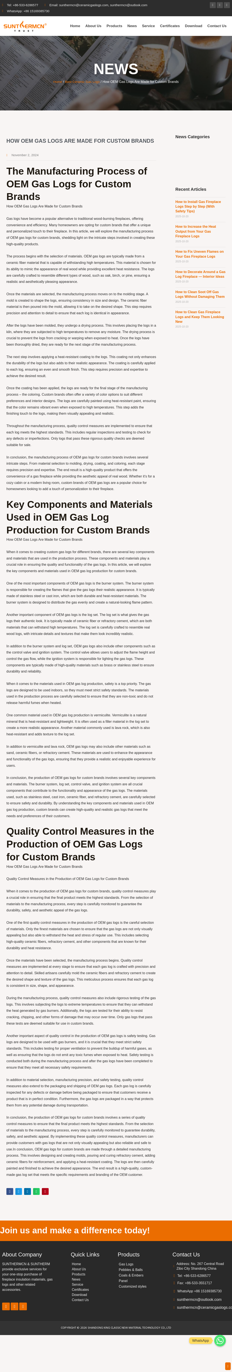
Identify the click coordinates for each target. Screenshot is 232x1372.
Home (75, 26)
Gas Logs (126, 1264)
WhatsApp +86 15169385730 (199, 1291)
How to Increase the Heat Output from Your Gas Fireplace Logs (195, 231)
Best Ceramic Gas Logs (82, 82)
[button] (9, 1191)
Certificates (170, 26)
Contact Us (217, 26)
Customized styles (133, 1286)
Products (114, 26)
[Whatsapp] (220, 1340)
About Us (93, 26)
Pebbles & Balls (131, 1270)
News (132, 26)
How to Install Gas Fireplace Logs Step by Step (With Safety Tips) (198, 206)
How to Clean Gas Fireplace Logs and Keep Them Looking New (199, 316)
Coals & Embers (131, 1275)
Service (148, 26)
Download (193, 26)
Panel (123, 1281)
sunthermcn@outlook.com (199, 1300)
